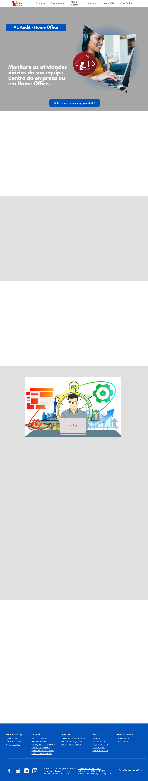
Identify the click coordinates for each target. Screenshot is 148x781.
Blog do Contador (39, 741)
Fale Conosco (123, 738)
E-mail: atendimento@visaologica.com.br (96, 773)
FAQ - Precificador (100, 744)
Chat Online (122, 741)
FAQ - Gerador (98, 747)
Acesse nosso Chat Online (89, 768)
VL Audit (77, 744)
